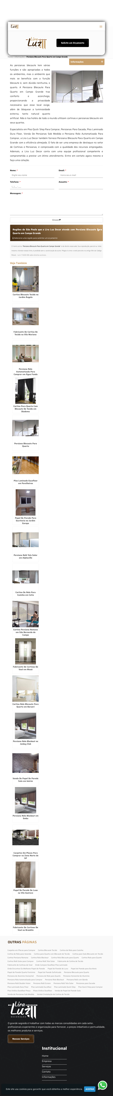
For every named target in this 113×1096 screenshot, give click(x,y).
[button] (101, 26)
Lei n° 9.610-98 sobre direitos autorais (32, 255)
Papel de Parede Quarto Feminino (21, 972)
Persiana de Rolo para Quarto (48, 976)
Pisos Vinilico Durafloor (42, 990)
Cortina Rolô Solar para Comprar (21, 961)
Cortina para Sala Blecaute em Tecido (88, 953)
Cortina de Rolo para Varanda (19, 953)
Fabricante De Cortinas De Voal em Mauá (25, 668)
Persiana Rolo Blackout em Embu (25, 817)
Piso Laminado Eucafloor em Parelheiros (26, 482)
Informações (48, 1077)
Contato (46, 1072)
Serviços (46, 1066)
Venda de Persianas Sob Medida (21, 994)
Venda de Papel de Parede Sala (68, 990)
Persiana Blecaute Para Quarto (25, 445)
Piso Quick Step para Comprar (90, 987)
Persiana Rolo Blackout (54, 979)
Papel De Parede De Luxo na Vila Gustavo (25, 891)
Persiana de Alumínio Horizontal (21, 976)
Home (45, 1056)
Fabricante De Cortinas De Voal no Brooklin (25, 929)
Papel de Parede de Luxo (58, 968)
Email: (62, 170)
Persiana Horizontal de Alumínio (76, 976)
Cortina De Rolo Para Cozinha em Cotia (25, 594)
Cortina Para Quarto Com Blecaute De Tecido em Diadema (25, 409)
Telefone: (15, 181)
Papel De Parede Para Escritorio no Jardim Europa (25, 520)
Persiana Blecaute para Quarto (76, 972)
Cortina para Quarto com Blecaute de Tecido (52, 953)
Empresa (46, 1061)
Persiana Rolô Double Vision (19, 983)
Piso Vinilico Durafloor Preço (19, 990)
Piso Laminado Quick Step (64, 987)
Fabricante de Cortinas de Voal (20, 964)
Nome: (14, 170)
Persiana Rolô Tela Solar (63, 983)
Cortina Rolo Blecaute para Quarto (65, 957)
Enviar (56, 220)
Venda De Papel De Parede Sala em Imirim (25, 780)
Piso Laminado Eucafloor (41, 987)
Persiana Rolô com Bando (77, 979)
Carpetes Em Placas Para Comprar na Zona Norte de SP (25, 855)
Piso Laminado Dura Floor (18, 987)
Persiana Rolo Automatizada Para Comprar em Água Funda (26, 371)
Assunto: (64, 181)
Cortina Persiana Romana (18, 957)
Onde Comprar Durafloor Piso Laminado (51, 964)
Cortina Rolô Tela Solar (45, 961)
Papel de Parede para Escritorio (84, 968)
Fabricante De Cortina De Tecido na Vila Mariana (26, 333)
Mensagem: (16, 193)
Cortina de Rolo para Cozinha (71, 950)
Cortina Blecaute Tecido (47, 950)
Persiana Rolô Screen (42, 983)
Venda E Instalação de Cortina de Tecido (53, 994)
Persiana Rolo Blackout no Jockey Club (25, 743)
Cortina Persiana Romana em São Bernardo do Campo (25, 632)
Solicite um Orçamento (72, 43)
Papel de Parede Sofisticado (49, 972)
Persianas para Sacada (85, 983)
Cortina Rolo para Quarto (92, 957)
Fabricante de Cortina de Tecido (70, 961)
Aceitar (90, 1089)
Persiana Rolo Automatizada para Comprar (25, 979)
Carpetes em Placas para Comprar (21, 950)
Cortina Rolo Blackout (39, 957)
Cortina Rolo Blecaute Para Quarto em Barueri (26, 705)
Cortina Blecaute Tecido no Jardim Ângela (25, 296)
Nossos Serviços (20, 1039)
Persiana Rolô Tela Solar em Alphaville (25, 556)
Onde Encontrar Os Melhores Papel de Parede (26, 968)
